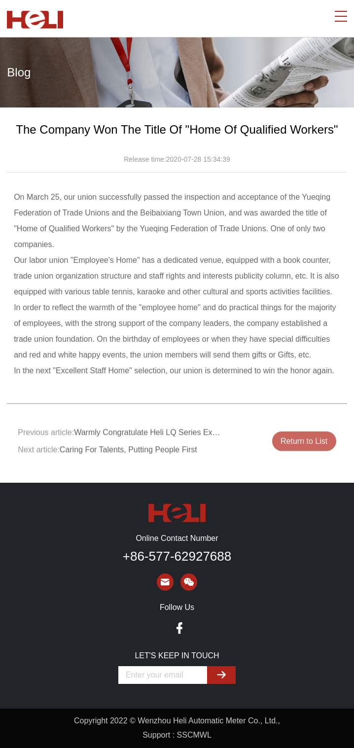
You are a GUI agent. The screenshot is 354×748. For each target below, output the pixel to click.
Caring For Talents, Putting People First (128, 453)
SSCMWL (194, 735)
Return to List (304, 445)
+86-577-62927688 (177, 556)
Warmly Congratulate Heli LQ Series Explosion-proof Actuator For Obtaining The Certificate (148, 435)
